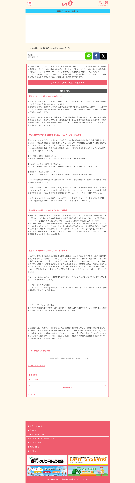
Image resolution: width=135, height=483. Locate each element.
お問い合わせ (33, 447)
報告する (67, 387)
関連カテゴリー (67, 91)
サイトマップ (33, 451)
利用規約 (32, 430)
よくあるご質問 (34, 443)
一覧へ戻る (32, 394)
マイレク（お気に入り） (67, 82)
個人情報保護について (36, 434)
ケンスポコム (35, 379)
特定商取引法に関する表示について (41, 438)
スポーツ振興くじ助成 (36, 365)
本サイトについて (35, 426)
